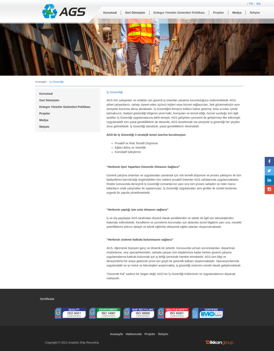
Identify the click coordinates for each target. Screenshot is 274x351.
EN (259, 3)
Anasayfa (40, 81)
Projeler (218, 12)
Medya (237, 12)
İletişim (255, 12)
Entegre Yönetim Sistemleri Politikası (179, 12)
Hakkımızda (134, 334)
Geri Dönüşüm (135, 12)
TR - (251, 3)
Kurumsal (110, 12)
